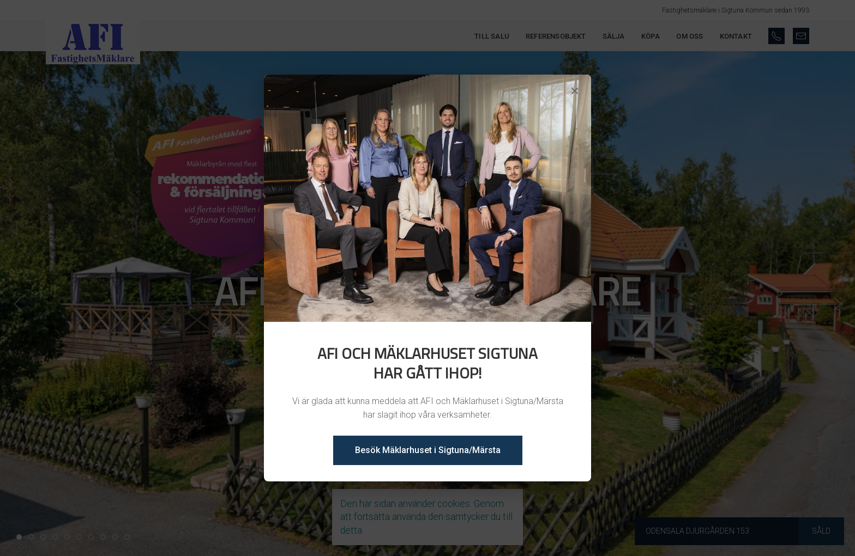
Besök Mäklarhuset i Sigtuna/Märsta (428, 450)
